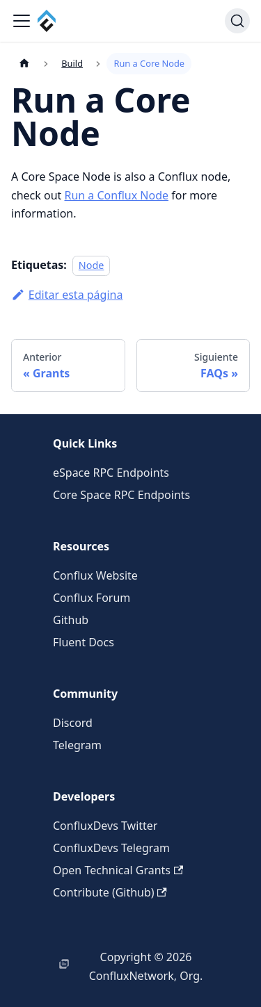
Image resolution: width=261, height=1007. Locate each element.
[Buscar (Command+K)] (237, 20)
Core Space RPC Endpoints (121, 494)
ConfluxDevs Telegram (111, 847)
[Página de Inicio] (24, 63)
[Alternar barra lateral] (21, 20)
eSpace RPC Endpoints (111, 472)
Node (91, 265)
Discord (73, 722)
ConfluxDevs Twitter (105, 825)
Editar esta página (66, 294)
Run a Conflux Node (116, 195)
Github (70, 620)
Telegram (77, 745)
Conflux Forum (91, 597)
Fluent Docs (83, 642)
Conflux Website (95, 575)
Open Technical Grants (118, 870)
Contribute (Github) (110, 892)
